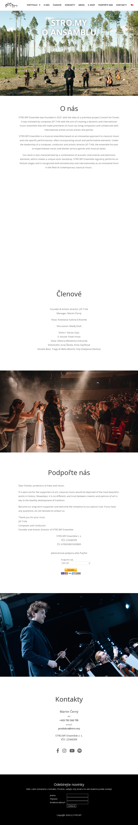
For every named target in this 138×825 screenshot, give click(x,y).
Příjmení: (54, 799)
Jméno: (53, 795)
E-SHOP (91, 5)
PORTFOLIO (32, 5)
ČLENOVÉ (57, 5)
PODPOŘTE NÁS (105, 5)
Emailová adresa (57, 802)
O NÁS (46, 5)
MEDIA (81, 5)
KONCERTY (70, 5)
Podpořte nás (67, 559)
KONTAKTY (121, 5)
